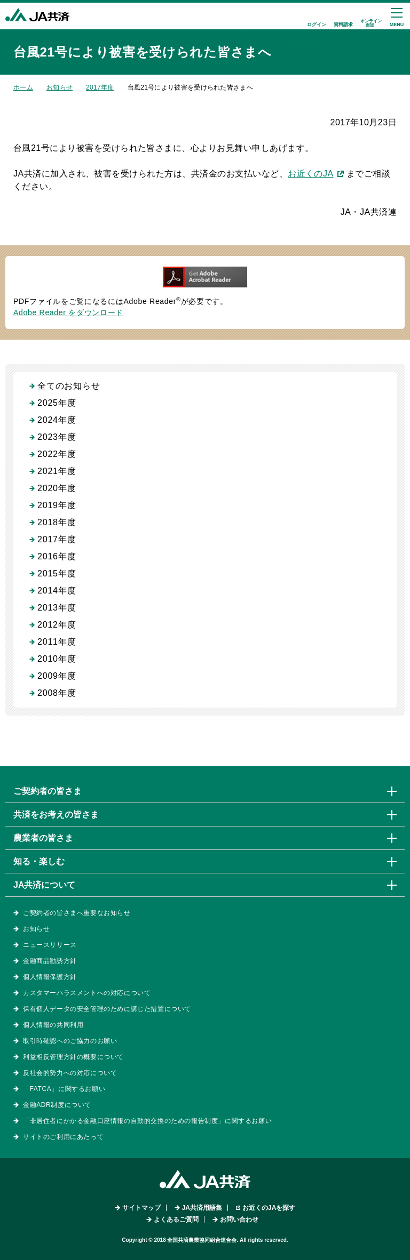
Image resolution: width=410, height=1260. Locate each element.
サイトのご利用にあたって (63, 1137)
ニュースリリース (50, 945)
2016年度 (56, 556)
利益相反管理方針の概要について (73, 1057)
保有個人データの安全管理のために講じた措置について (107, 1009)
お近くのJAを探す (268, 1207)
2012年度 (56, 624)
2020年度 (56, 488)
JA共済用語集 (202, 1207)
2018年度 (56, 522)
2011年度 (56, 641)
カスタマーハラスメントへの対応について (87, 993)
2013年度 (56, 607)
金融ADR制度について (57, 1105)
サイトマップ (141, 1207)
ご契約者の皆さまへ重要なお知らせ (77, 913)
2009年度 (56, 675)
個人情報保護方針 (50, 977)
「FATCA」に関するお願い (64, 1089)
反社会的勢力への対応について (70, 1073)
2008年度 (56, 692)
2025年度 (56, 402)
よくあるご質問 (176, 1219)
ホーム (23, 87)
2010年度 (56, 658)
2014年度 (56, 590)
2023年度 (56, 437)
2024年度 (56, 419)
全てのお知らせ (68, 385)
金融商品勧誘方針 (50, 961)
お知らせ (59, 87)
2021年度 (56, 471)
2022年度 (56, 454)
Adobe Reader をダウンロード (68, 312)
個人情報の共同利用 (53, 1025)
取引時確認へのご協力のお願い (70, 1041)
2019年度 (56, 505)
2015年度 (56, 573)
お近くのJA (311, 173)
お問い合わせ (239, 1219)
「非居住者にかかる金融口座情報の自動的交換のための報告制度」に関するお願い (147, 1121)
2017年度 (100, 87)
